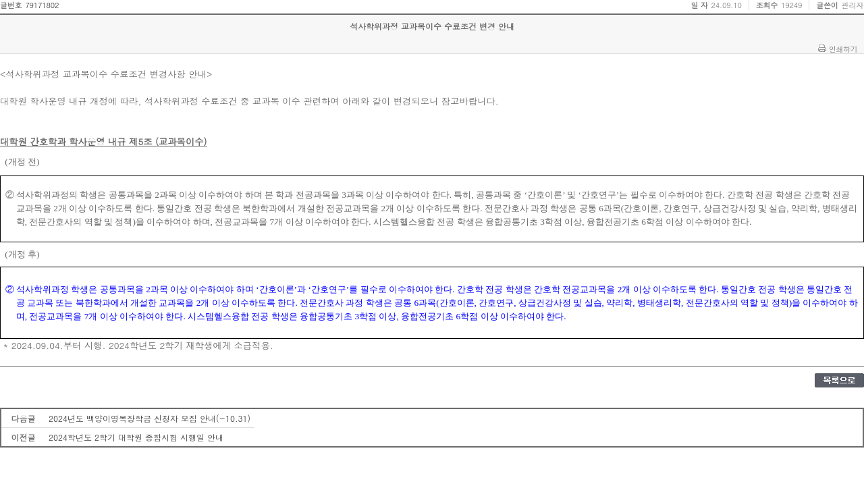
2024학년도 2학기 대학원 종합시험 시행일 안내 (136, 437)
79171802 (42, 5)
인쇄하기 (843, 48)
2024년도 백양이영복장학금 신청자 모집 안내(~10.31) (149, 418)
